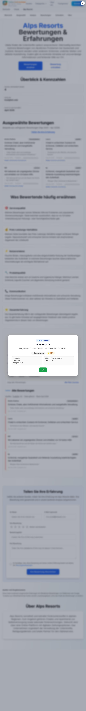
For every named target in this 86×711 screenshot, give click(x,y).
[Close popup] (83, 3)
